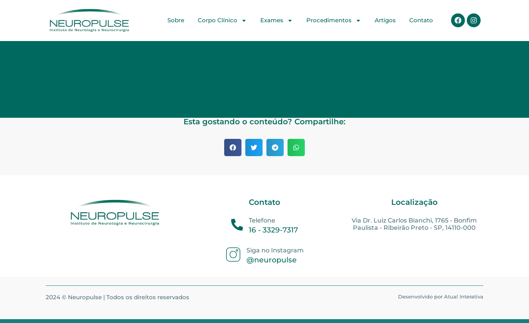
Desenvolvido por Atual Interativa (440, 296)
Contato (421, 20)
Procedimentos (333, 20)
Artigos (385, 20)
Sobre (175, 20)
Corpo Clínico (222, 20)
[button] (232, 147)
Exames (276, 20)
